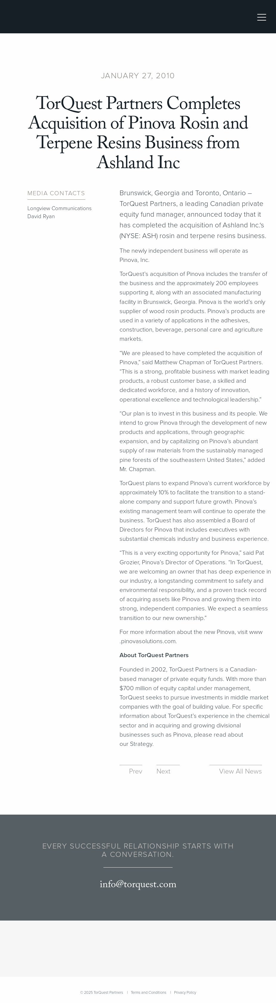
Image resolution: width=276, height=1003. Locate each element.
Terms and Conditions (148, 992)
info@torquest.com (138, 885)
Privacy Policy (185, 992)
